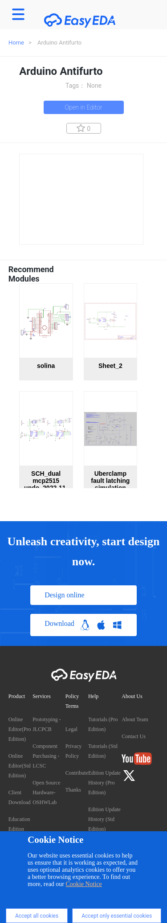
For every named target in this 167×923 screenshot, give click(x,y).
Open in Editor (83, 107)
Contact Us (134, 736)
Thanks (73, 790)
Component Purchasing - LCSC (46, 756)
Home (16, 42)
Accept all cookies (36, 916)
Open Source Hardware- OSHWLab (46, 792)
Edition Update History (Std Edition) (104, 819)
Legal (71, 729)
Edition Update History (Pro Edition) (104, 783)
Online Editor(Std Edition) (19, 766)
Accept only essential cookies (116, 916)
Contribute (76, 773)
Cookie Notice (84, 884)
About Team (135, 719)
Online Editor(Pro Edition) (19, 729)
